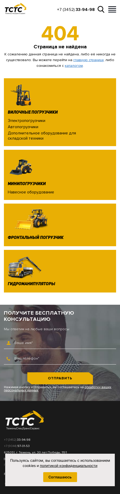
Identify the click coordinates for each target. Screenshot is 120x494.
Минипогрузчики (27, 184)
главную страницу (88, 60)
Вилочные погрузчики (33, 112)
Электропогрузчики (26, 120)
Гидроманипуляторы (31, 284)
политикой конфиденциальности (68, 465)
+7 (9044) (17, 446)
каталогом (74, 65)
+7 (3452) (76, 10)
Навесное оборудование (31, 192)
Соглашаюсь (60, 477)
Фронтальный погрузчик (36, 238)
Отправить (60, 378)
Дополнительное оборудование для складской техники (42, 136)
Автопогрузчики (23, 126)
